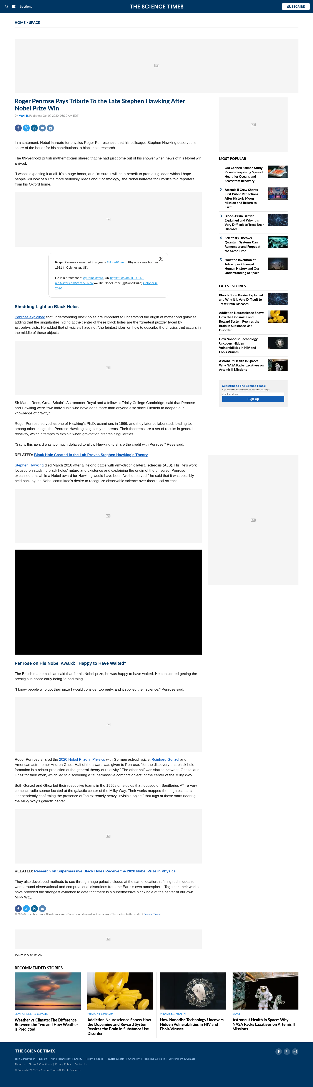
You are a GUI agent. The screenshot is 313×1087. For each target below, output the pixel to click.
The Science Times (156, 7)
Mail (50, 128)
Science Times (152, 914)
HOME (20, 22)
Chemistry (134, 1058)
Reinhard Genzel (165, 759)
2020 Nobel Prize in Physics (82, 759)
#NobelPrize (115, 262)
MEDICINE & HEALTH (100, 1013)
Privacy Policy (63, 1064)
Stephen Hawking (29, 465)
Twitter (26, 128)
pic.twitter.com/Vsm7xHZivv (74, 283)
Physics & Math (115, 1058)
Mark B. (23, 115)
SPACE (34, 22)
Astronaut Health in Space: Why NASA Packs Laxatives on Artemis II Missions (241, 365)
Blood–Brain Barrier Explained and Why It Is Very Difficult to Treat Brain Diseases (241, 299)
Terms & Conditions (40, 1064)
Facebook (18, 128)
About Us (20, 1064)
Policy (89, 1058)
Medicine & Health (154, 1058)
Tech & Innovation (25, 1058)
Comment (42, 128)
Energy (78, 1058)
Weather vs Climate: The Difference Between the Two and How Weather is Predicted (46, 1024)
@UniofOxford (93, 278)
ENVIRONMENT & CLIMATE (31, 1013)
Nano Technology (60, 1058)
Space (99, 1058)
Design (43, 1058)
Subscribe (296, 6)
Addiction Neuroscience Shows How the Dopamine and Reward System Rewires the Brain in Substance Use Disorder (241, 321)
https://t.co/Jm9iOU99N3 (127, 278)
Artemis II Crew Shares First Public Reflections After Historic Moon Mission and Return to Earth (241, 198)
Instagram (295, 1051)
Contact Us (81, 1064)
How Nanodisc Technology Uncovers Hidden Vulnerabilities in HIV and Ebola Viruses (192, 1024)
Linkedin (34, 128)
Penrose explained (30, 317)
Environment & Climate (182, 1058)
